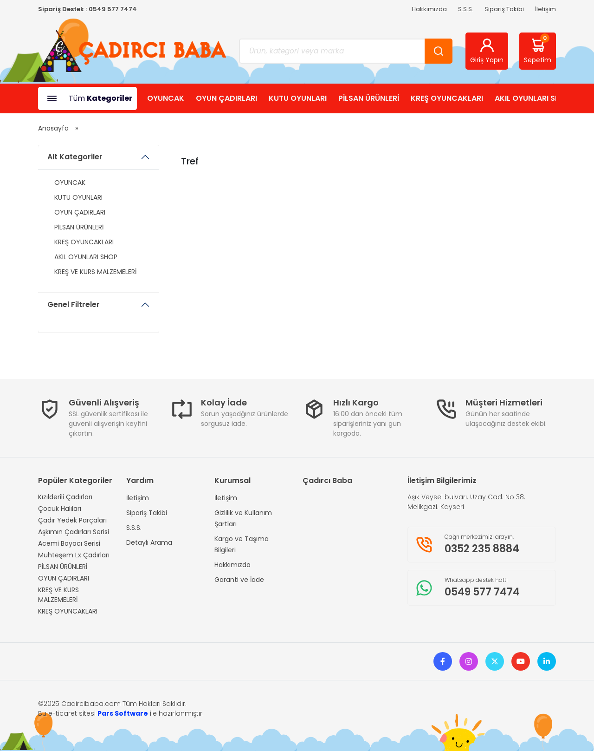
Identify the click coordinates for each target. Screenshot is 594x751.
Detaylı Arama (149, 542)
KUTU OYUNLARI (298, 98)
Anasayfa (53, 128)
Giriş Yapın (487, 51)
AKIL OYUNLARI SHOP (533, 98)
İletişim (545, 9)
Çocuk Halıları (59, 508)
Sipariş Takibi (504, 9)
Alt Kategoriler (75, 156)
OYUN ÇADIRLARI (226, 98)
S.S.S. (465, 9)
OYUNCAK (165, 98)
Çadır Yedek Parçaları (72, 520)
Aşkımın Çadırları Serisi (73, 531)
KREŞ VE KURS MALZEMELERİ (95, 271)
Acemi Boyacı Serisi (69, 543)
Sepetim (537, 49)
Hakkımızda (429, 9)
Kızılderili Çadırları (65, 497)
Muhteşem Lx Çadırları (74, 555)
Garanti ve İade (239, 579)
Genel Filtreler (73, 304)
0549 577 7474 (113, 9)
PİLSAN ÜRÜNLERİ (368, 98)
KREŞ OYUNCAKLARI (447, 98)
